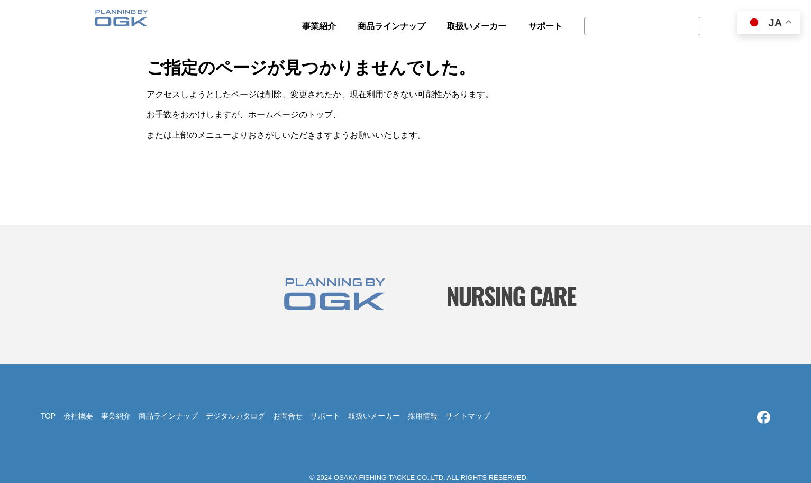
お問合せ (288, 416)
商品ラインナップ (168, 416)
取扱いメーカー (374, 416)
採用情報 (423, 416)
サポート (325, 416)
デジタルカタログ (235, 416)
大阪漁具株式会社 (121, 21)
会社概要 (78, 416)
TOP (48, 416)
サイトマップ (467, 416)
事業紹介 (116, 416)
